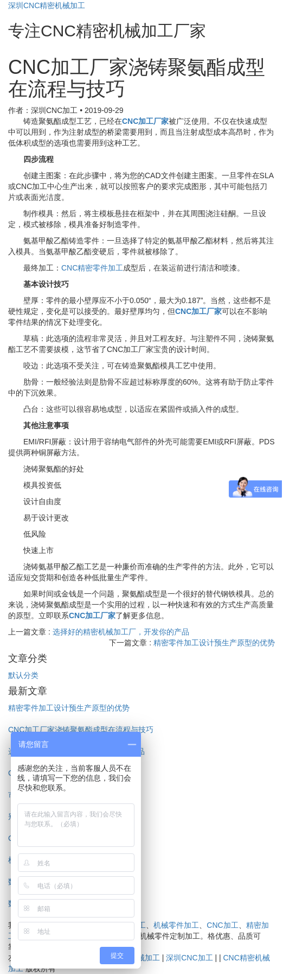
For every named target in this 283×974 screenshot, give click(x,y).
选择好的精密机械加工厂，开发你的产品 (121, 631)
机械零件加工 (176, 925)
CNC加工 (222, 925)
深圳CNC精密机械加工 (46, 5)
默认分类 (23, 675)
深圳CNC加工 (189, 957)
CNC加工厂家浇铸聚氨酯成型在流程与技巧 (80, 729)
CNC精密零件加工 (92, 267)
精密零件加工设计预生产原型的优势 (214, 642)
